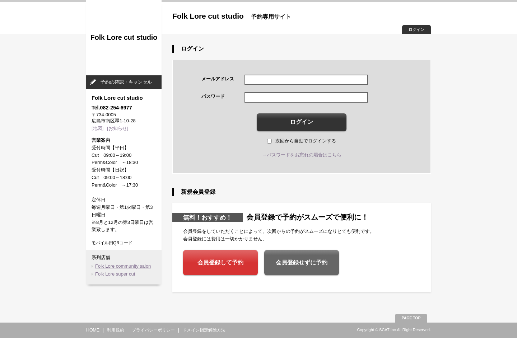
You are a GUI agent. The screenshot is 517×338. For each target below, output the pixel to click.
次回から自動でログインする (301, 141)
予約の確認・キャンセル (126, 82)
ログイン (416, 29)
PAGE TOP (411, 318)
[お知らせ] (117, 128)
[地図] (97, 128)
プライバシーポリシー (153, 330)
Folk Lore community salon (123, 266)
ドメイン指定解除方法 (203, 330)
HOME (92, 330)
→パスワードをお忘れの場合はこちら (301, 155)
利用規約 (115, 330)
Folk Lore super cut (115, 274)
